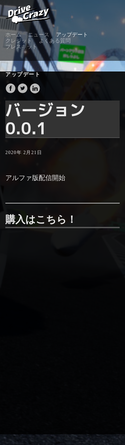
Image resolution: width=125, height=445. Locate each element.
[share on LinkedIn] (34, 92)
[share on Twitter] (23, 92)
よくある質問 (55, 40)
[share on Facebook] (11, 92)
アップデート (72, 34)
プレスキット (21, 46)
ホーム (13, 34)
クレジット (18, 40)
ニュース (38, 34)
